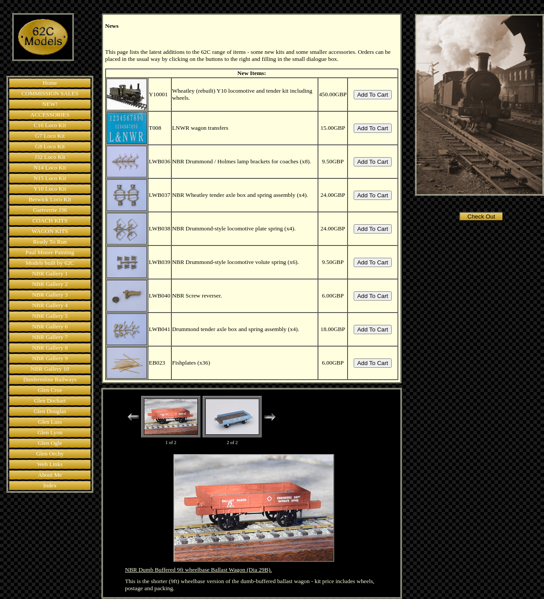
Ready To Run (50, 241)
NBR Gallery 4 (50, 305)
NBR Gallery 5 (50, 316)
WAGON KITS (50, 231)
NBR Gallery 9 (50, 358)
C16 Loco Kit (50, 125)
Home (50, 82)
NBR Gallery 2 (50, 284)
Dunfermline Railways (49, 379)
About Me (50, 474)
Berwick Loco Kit (50, 199)
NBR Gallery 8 (50, 347)
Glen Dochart (50, 400)
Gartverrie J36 (50, 210)
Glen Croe (50, 390)
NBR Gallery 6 (50, 326)
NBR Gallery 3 (50, 294)
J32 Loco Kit (49, 157)
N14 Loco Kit (50, 167)
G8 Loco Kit (49, 146)
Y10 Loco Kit (50, 188)
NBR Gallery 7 (50, 337)
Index (50, 485)
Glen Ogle (50, 443)
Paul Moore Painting (50, 252)
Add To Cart (372, 94)
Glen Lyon (50, 432)
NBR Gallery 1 (50, 273)
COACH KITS (50, 220)
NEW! (50, 104)
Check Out (481, 216)
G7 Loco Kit (49, 135)
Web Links (50, 464)
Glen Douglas (50, 411)
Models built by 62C (50, 263)
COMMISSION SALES (49, 93)
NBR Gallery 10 (49, 368)
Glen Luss (50, 421)
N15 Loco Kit (50, 178)
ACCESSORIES (50, 114)
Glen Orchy (50, 453)
